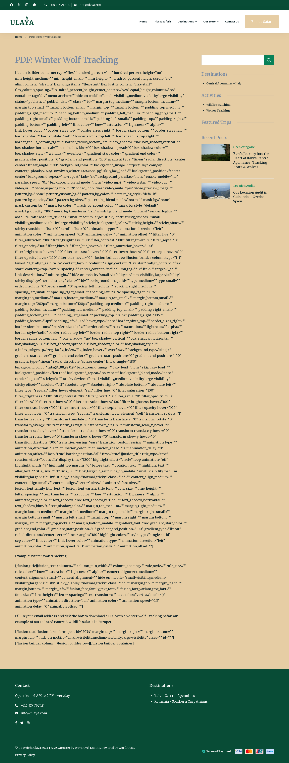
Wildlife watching (218, 105)
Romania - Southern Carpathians (181, 701)
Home (143, 21)
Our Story (209, 21)
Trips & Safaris (162, 21)
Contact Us (232, 21)
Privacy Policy (25, 755)
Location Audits (244, 186)
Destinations (185, 21)
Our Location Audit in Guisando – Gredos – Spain (250, 197)
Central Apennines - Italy (223, 83)
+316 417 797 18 (59, 4)
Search (269, 60)
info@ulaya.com (90, 4)
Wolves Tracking (218, 110)
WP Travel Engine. (88, 748)
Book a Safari (262, 22)
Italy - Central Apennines (174, 696)
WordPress (126, 748)
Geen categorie (244, 147)
